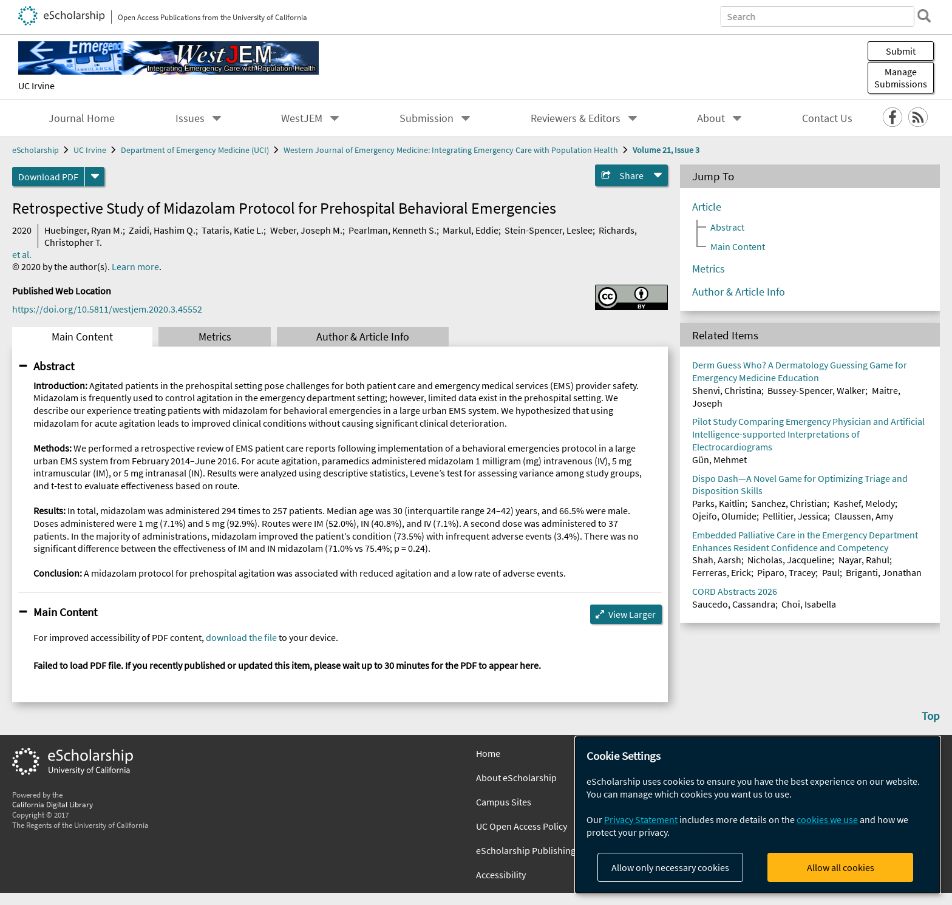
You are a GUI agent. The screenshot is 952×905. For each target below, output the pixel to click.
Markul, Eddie (470, 230)
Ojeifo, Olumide (724, 516)
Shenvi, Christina (726, 390)
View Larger (632, 614)
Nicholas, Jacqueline (789, 560)
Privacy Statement (641, 819)
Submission (426, 118)
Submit (901, 51)
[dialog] (758, 815)
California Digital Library (52, 804)
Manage (900, 78)
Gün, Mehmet (719, 459)
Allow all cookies (840, 867)
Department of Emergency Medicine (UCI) (195, 149)
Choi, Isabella (808, 604)
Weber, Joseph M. (306, 230)
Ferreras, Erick (721, 572)
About (711, 118)
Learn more (135, 266)
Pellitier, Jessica (795, 516)
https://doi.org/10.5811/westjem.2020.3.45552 (107, 309)
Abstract (53, 366)
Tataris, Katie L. (233, 230)
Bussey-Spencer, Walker (816, 390)
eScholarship (35, 149)
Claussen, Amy (863, 516)
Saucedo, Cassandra (733, 604)
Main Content (82, 337)
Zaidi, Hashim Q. (162, 230)
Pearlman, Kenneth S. (392, 230)
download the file (241, 637)
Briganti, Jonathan (884, 572)
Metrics (215, 337)
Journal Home (82, 118)
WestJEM (301, 118)
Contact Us (827, 118)
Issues (190, 118)
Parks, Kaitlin (718, 503)
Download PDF (48, 177)
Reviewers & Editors (575, 118)
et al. (22, 254)
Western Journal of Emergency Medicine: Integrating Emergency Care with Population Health (451, 149)
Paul (831, 572)
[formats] (94, 176)
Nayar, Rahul (863, 560)
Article (706, 207)
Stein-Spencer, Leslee (549, 230)
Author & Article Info (362, 337)
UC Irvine (36, 86)
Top (931, 715)
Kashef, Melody (864, 503)
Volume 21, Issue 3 (666, 149)
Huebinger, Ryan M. (83, 230)
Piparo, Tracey (786, 572)
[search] (924, 15)
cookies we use (827, 819)
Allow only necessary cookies (670, 867)
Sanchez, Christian (789, 503)
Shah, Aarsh (716, 560)
